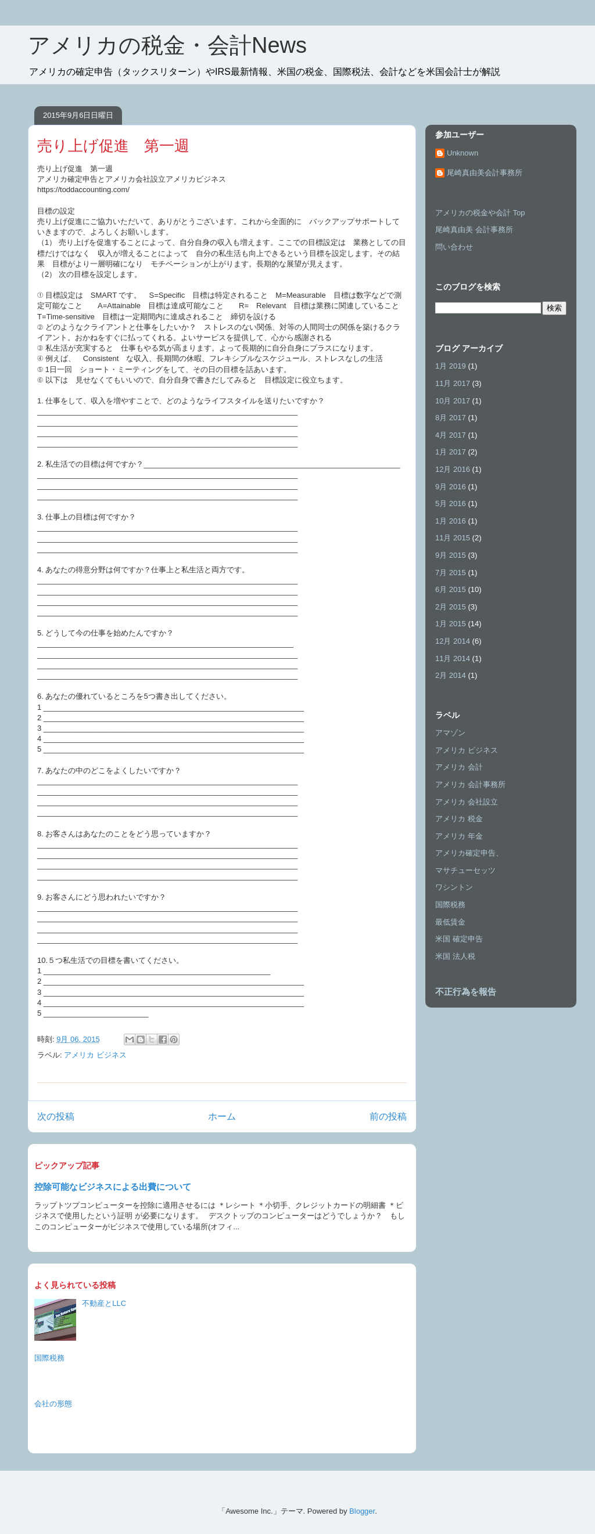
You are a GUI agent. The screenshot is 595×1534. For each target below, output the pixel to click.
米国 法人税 (455, 956)
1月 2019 (450, 366)
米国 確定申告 (459, 938)
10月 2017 (452, 400)
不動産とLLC (104, 1303)
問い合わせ (454, 247)
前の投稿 (388, 1116)
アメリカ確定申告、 (469, 853)
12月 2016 (452, 469)
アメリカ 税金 (459, 818)
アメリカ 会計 (459, 767)
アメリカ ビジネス (95, 1055)
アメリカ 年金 (459, 836)
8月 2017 (450, 417)
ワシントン (454, 887)
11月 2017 (452, 383)
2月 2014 (450, 675)
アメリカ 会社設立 (466, 801)
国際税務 (49, 1357)
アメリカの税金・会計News (167, 45)
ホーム (222, 1116)
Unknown (462, 153)
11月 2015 (452, 537)
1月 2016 (450, 521)
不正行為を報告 (465, 992)
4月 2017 (450, 435)
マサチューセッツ (465, 870)
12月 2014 (452, 641)
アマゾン (450, 732)
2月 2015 (450, 606)
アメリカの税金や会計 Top (480, 212)
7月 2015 (450, 572)
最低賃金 (450, 922)
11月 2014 (452, 658)
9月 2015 (450, 555)
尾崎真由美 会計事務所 (474, 229)
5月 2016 (450, 503)
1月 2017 (450, 451)
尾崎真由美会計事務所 (484, 172)
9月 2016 (450, 486)
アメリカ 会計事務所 (470, 784)
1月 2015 (450, 623)
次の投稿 (55, 1116)
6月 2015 (450, 589)
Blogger (362, 1511)
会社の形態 (53, 1403)
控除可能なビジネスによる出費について (112, 1187)
